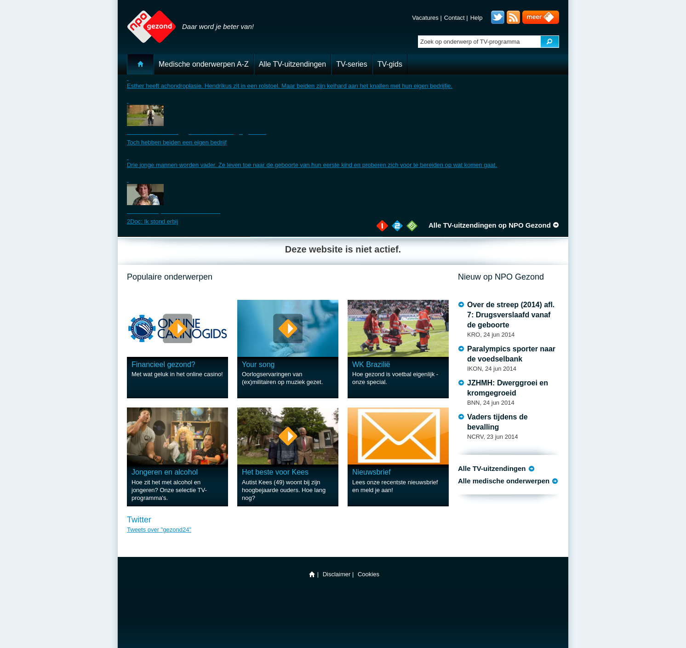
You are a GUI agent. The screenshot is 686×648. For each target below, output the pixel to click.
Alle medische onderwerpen (503, 481)
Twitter (497, 17)
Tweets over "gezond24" (159, 529)
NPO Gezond (147, 22)
